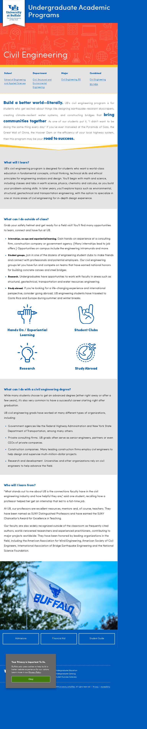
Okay (31, 679)
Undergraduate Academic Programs (69, 10)
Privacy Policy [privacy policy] (35, 672)
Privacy (96, 687)
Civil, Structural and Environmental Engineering (42, 83)
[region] (31, 671)
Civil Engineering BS (71, 79)
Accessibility (105, 687)
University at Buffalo (67, 687)
